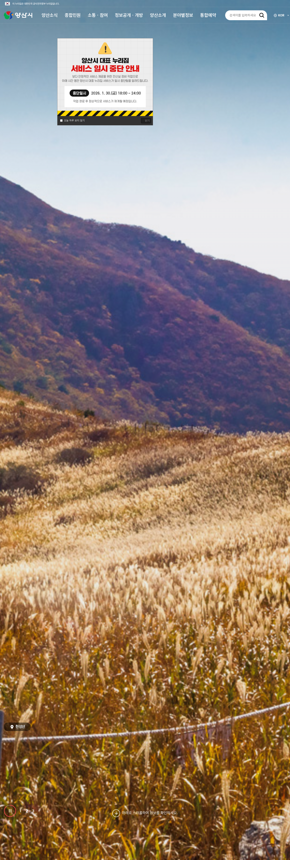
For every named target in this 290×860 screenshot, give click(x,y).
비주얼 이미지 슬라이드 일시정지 (10, 811)
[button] (50, 16)
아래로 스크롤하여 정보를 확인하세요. (145, 813)
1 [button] (20, 811)
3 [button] (33, 811)
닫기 (147, 120)
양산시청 (18, 16)
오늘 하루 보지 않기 (74, 120)
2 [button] (27, 811)
